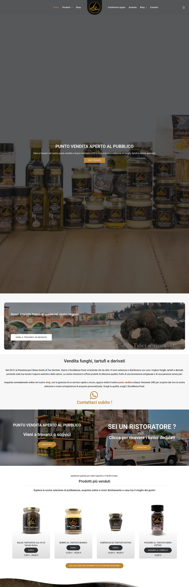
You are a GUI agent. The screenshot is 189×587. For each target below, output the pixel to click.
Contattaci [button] (47, 201)
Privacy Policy (60, 537)
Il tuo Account (171, 531)
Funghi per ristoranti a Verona (109, 531)
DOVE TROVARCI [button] (94, 39)
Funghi (57, 544)
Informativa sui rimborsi (167, 544)
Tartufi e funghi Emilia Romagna (110, 550)
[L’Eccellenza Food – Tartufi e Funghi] (94, 7)
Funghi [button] (90, 421)
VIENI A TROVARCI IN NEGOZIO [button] (31, 94)
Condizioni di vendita (168, 534)
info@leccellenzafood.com (23, 544)
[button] (94, 155)
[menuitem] (56, 7)
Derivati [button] (162, 421)
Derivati (58, 547)
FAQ (175, 538)
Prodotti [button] (67, 7)
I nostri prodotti (61, 531)
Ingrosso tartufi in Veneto (107, 544)
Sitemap (173, 547)
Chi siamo (59, 527)
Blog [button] (143, 7)
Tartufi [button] (126, 421)
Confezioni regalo (116, 7)
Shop (78, 7)
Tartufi (57, 540)
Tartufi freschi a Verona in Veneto (110, 547)
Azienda (133, 7)
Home (56, 7)
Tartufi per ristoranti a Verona (109, 553)
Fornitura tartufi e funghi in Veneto (111, 527)
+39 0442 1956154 (20, 541)
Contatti (154, 7)
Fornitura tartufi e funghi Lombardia (111, 540)
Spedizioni (172, 541)
